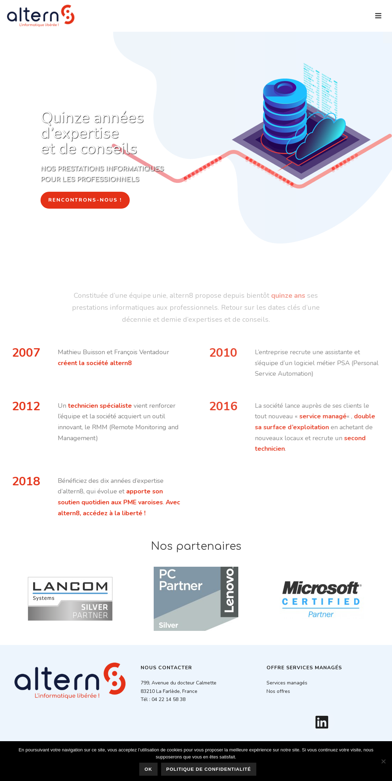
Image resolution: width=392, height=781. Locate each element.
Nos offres (278, 691)
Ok (148, 769)
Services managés (287, 682)
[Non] (383, 761)
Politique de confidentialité (208, 769)
